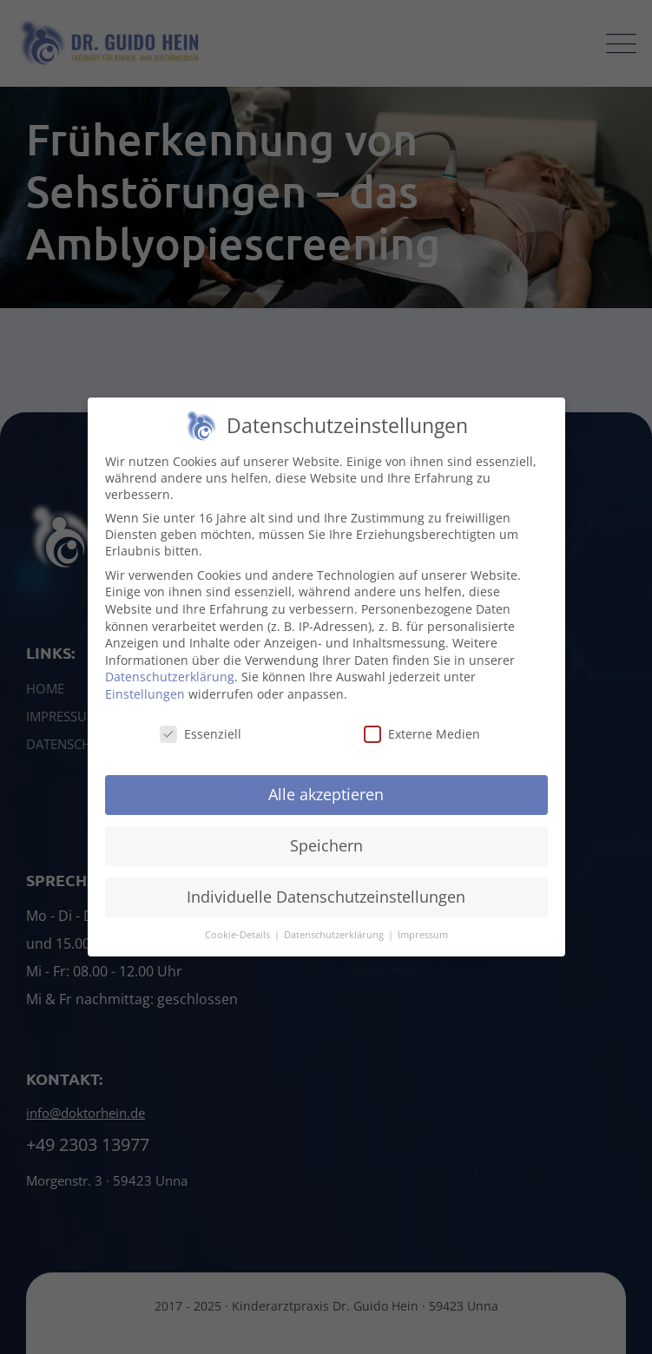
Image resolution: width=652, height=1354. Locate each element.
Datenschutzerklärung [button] (335, 943)
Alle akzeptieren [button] (326, 802)
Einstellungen (145, 701)
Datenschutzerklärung (169, 684)
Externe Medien (422, 741)
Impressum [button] (423, 943)
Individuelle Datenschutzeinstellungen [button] (326, 904)
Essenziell (200, 741)
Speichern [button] (326, 853)
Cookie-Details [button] (239, 943)
